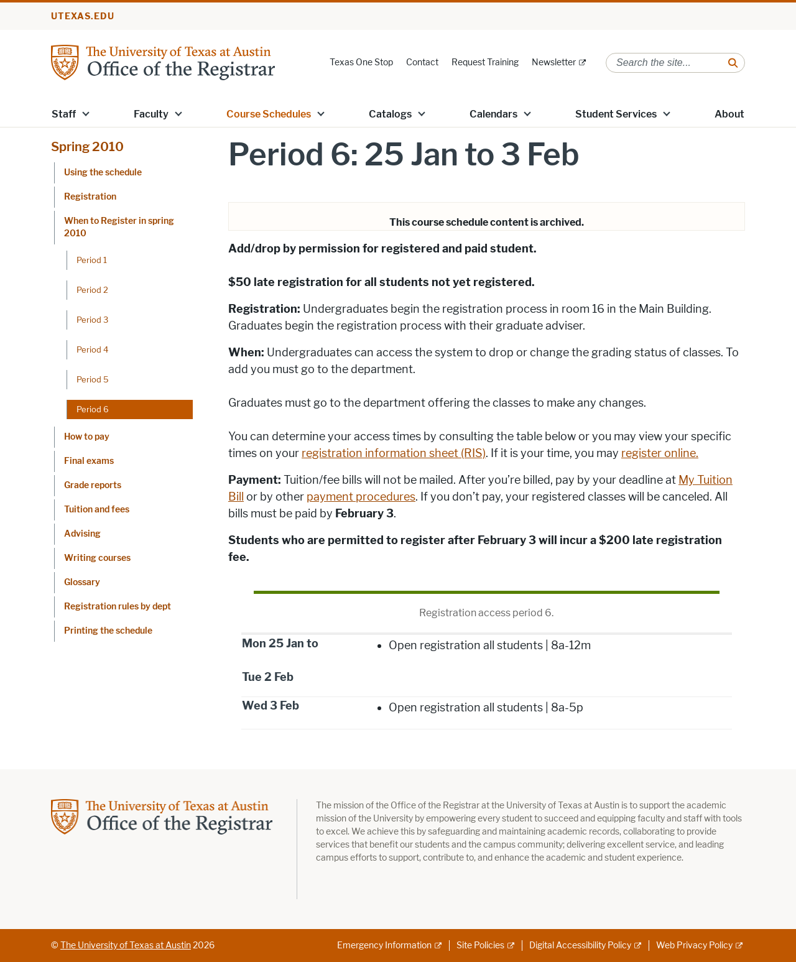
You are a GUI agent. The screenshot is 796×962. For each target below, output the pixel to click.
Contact (422, 62)
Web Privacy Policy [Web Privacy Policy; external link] (694, 945)
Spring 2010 (87, 146)
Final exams (89, 461)
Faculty (151, 114)
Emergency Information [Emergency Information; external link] (384, 945)
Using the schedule (103, 172)
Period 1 (91, 260)
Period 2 (92, 290)
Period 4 (92, 349)
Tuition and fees (96, 509)
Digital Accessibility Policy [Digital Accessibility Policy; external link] (580, 945)
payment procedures (361, 497)
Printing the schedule (108, 631)
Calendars (493, 114)
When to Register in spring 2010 (119, 227)
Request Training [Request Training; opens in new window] (485, 62)
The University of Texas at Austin (125, 945)
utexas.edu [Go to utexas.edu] (82, 16)
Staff (64, 114)
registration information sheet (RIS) (394, 453)
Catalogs (390, 114)
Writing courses (97, 558)
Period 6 (92, 409)
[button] (85, 113)
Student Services (616, 114)
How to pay (86, 437)
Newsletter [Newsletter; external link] (554, 62)
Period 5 (92, 379)
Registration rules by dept (117, 606)
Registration (90, 197)
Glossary (82, 582)
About (729, 114)
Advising (82, 534)
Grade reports (92, 485)
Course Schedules (268, 114)
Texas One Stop (361, 62)
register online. (659, 453)
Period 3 (92, 320)
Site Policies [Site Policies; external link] (480, 945)
